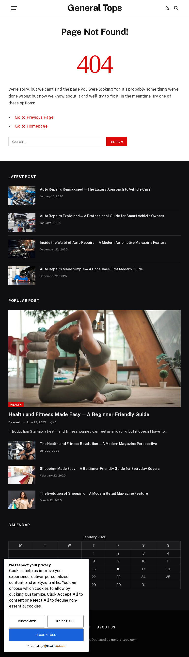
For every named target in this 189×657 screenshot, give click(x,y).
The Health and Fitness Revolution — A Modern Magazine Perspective (98, 444)
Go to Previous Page (34, 117)
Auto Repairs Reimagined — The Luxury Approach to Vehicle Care (95, 189)
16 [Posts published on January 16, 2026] (118, 569)
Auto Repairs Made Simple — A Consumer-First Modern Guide (91, 269)
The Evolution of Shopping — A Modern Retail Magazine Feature (94, 493)
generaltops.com (124, 639)
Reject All (65, 621)
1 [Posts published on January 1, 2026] (93, 553)
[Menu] (14, 8)
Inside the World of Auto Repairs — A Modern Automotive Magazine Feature (103, 243)
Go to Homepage (31, 126)
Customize (27, 621)
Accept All (46, 635)
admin (17, 422)
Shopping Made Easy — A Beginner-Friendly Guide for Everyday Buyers (100, 469)
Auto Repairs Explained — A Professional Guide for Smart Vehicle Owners (102, 216)
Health (16, 404)
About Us (106, 627)
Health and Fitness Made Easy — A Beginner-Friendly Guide (78, 414)
